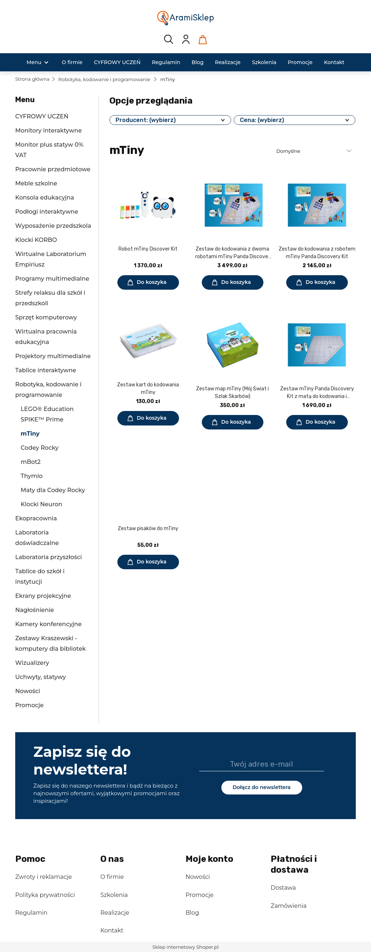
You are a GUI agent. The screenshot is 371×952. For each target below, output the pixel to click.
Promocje (29, 705)
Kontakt (112, 930)
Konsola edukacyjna (44, 197)
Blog (192, 912)
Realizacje (114, 912)
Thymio (32, 476)
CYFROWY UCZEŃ (41, 116)
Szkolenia (114, 895)
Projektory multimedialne (53, 356)
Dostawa (283, 887)
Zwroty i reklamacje (43, 876)
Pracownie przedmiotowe (53, 169)
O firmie (112, 876)
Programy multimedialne (52, 278)
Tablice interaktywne (45, 370)
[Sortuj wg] (315, 151)
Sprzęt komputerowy (46, 317)
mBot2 (31, 461)
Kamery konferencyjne (48, 624)
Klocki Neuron (41, 504)
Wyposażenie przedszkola (53, 225)
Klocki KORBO (36, 239)
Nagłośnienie (34, 610)
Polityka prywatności (45, 895)
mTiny (30, 433)
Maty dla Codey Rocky (53, 490)
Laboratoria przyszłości (48, 557)
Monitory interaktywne (48, 130)
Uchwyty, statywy (40, 677)
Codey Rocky (39, 447)
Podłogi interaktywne (46, 211)
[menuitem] (33, 62)
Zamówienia (289, 905)
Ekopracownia (36, 518)
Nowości (27, 691)
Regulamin (31, 912)
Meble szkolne (36, 183)
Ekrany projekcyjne (43, 595)
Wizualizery (32, 662)
